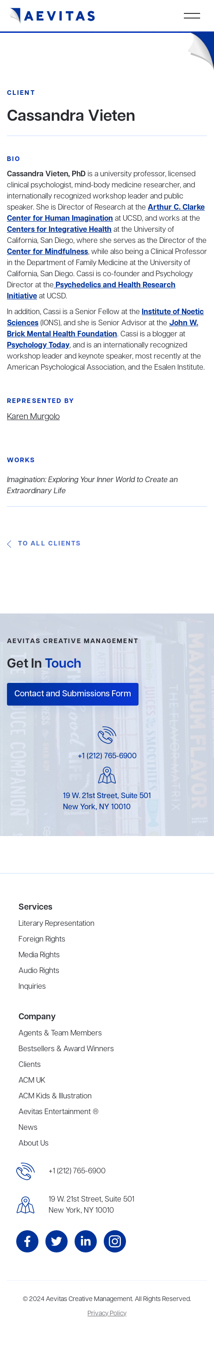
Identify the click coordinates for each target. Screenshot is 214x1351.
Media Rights (39, 955)
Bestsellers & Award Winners (66, 1049)
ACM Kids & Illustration (55, 1096)
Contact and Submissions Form (72, 694)
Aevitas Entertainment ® (59, 1112)
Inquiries (32, 987)
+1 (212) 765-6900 (107, 756)
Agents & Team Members (60, 1034)
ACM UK (32, 1081)
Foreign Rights (42, 940)
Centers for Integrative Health (59, 230)
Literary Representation (56, 924)
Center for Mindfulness (47, 252)
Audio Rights (39, 971)
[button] (192, 16)
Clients (30, 1065)
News (28, 1128)
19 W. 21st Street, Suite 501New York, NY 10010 (91, 1205)
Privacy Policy (107, 1313)
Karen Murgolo (33, 416)
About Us (34, 1144)
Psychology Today (38, 346)
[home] (52, 16)
